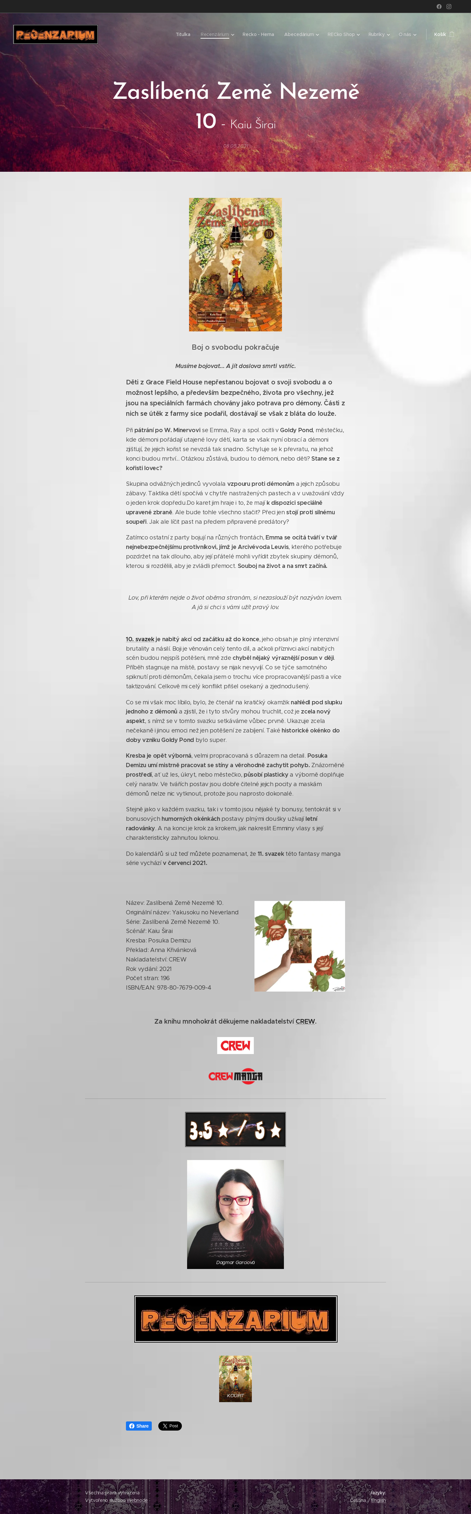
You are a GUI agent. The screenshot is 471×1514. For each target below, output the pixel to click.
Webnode (137, 1500)
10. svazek (140, 639)
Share (138, 1426)
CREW (305, 1021)
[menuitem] (184, 34)
